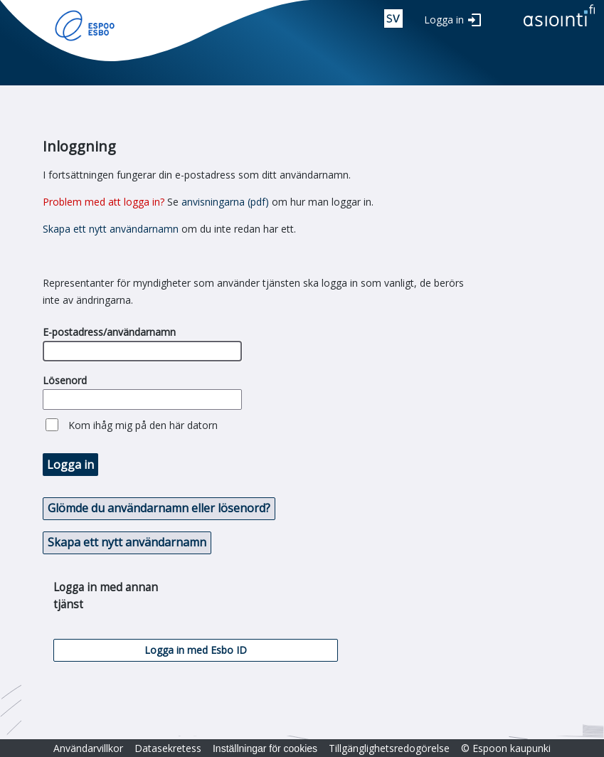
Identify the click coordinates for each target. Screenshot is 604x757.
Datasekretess (167, 748)
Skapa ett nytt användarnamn (111, 228)
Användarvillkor (88, 748)
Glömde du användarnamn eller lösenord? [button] (159, 508)
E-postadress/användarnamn (109, 332)
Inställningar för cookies (265, 748)
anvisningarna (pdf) (225, 201)
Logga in (444, 19)
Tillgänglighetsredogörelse (389, 748)
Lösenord (65, 380)
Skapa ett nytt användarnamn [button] (127, 542)
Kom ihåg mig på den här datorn (143, 425)
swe (393, 18)
